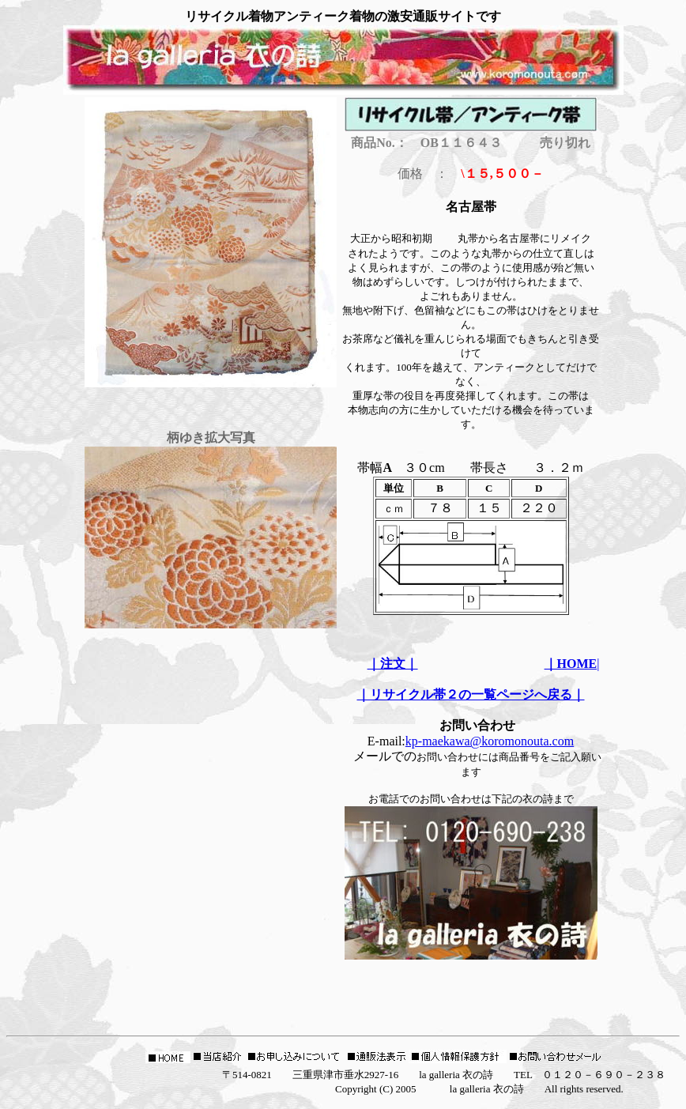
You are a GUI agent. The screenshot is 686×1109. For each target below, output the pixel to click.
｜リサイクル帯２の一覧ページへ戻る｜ (471, 694)
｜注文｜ (393, 663)
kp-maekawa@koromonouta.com (489, 741)
